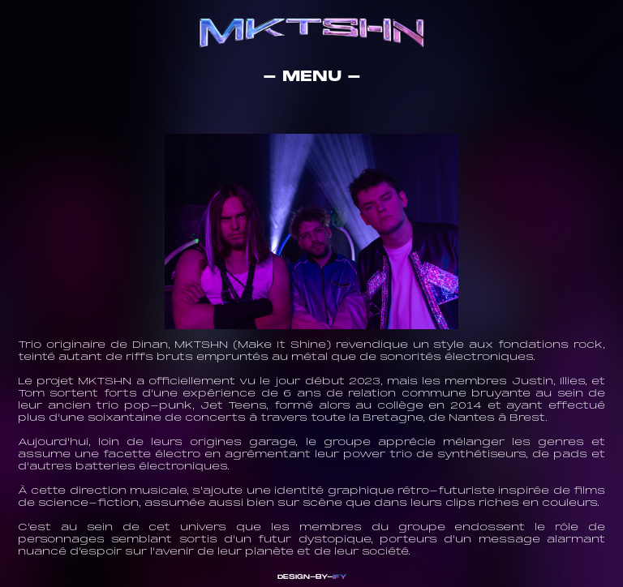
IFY (339, 577)
